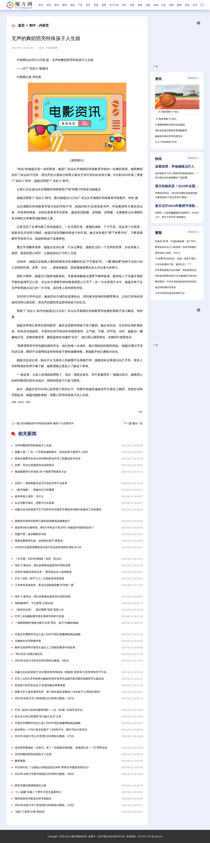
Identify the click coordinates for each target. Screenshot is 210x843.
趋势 (104, 5)
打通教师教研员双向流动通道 (170, 124)
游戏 (72, 5)
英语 (187, 5)
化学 (195, 5)
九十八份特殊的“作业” (166, 142)
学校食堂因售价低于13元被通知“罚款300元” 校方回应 (182, 275)
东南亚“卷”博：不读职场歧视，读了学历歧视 (177, 241)
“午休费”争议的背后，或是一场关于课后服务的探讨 (181, 258)
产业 (80, 5)
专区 (124, 5)
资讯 (48, 5)
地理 (171, 5)
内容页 (44, 25)
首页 (41, 5)
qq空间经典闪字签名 (165, 287)
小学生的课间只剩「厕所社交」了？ (173, 264)
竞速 (96, 5)
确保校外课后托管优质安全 (169, 136)
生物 (155, 5)
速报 (140, 5)
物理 (179, 5)
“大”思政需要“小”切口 (166, 119)
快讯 (56, 5)
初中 (88, 5)
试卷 (132, 5)
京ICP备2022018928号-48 (111, 836)
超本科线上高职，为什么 (167, 252)
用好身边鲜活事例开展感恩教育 (171, 130)
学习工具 (114, 5)
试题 (148, 5)
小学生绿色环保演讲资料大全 (170, 293)
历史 (163, 5)
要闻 (64, 5)
